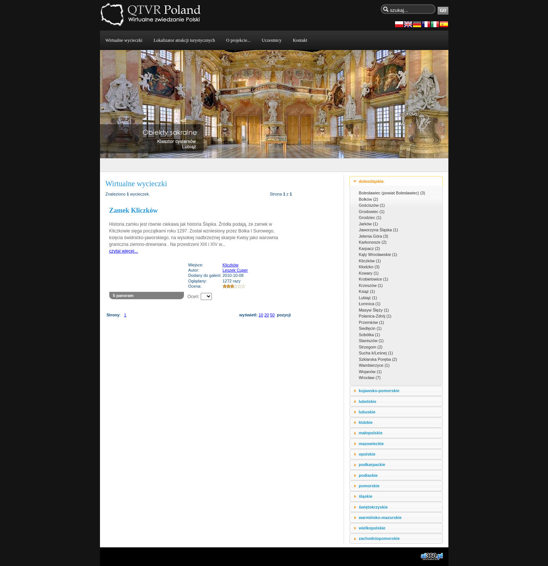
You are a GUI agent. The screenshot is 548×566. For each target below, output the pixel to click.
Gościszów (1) (372, 205)
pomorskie (369, 486)
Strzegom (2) (371, 347)
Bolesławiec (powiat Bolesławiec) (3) (392, 193)
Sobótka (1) (369, 334)
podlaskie (368, 475)
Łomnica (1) (370, 303)
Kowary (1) (369, 273)
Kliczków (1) (370, 261)
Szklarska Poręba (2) (378, 359)
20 (266, 315)
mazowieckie (371, 443)
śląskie (366, 496)
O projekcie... (238, 40)
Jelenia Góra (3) (373, 236)
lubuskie (367, 412)
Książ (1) (367, 291)
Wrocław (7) (370, 377)
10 (261, 315)
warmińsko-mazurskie (380, 517)
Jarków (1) (368, 224)
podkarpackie (372, 464)
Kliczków (231, 265)
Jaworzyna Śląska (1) (378, 230)
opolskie (367, 454)
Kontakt (300, 40)
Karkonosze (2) (373, 242)
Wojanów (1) (370, 371)
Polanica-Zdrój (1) (375, 316)
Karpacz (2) (369, 248)
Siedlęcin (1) (370, 328)
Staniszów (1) (371, 340)
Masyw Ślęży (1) (374, 310)
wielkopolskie (372, 528)
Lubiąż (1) (368, 297)
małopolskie (371, 433)
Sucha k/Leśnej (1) (376, 353)
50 (272, 315)
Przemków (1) (371, 322)
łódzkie (366, 422)
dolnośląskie (371, 181)
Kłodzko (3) (369, 267)
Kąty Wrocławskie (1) (378, 254)
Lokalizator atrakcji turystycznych (184, 40)
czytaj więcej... (123, 251)
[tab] (396, 181)
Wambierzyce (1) (374, 365)
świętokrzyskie (373, 507)
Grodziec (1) (370, 217)
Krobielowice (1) (373, 279)
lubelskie (367, 401)
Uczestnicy (272, 40)
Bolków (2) (368, 199)
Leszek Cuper (235, 270)
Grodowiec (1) (372, 211)
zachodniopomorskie (379, 538)
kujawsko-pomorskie (379, 390)
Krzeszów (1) (371, 285)
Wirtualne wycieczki (124, 40)
